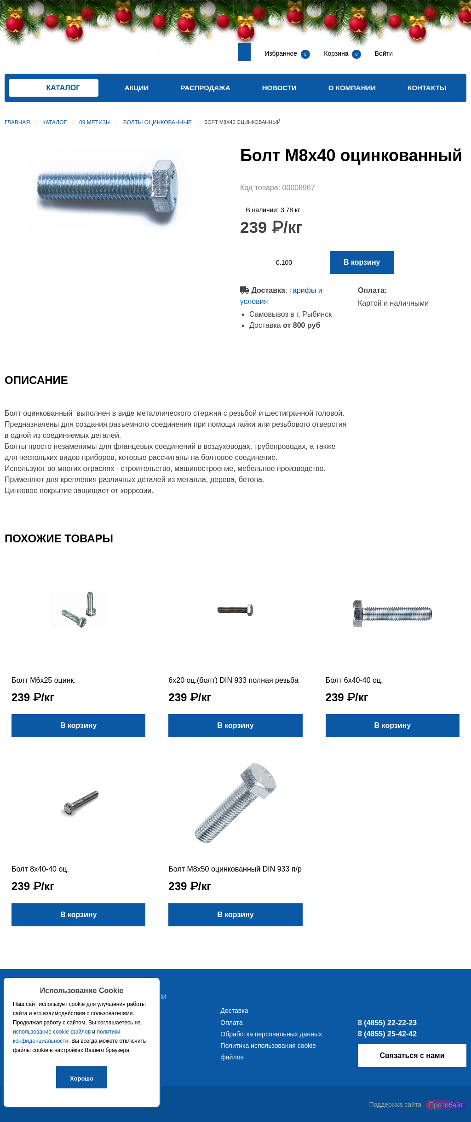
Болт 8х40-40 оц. (40, 869)
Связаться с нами (411, 1055)
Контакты (427, 88)
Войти (383, 53)
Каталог (54, 122)
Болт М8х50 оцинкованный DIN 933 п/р (234, 869)
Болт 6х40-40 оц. (354, 680)
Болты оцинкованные (157, 122)
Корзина (337, 53)
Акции (137, 88)
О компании (352, 88)
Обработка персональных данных (271, 1034)
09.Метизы (95, 122)
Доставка (234, 1010)
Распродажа (205, 88)
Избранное (280, 53)
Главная (17, 122)
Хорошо (81, 1078)
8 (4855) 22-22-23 (387, 1023)
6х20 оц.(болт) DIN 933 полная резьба (233, 680)
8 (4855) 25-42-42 (387, 1034)
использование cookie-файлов (52, 1032)
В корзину (362, 262)
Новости (279, 88)
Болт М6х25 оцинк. (43, 680)
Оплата (231, 1022)
